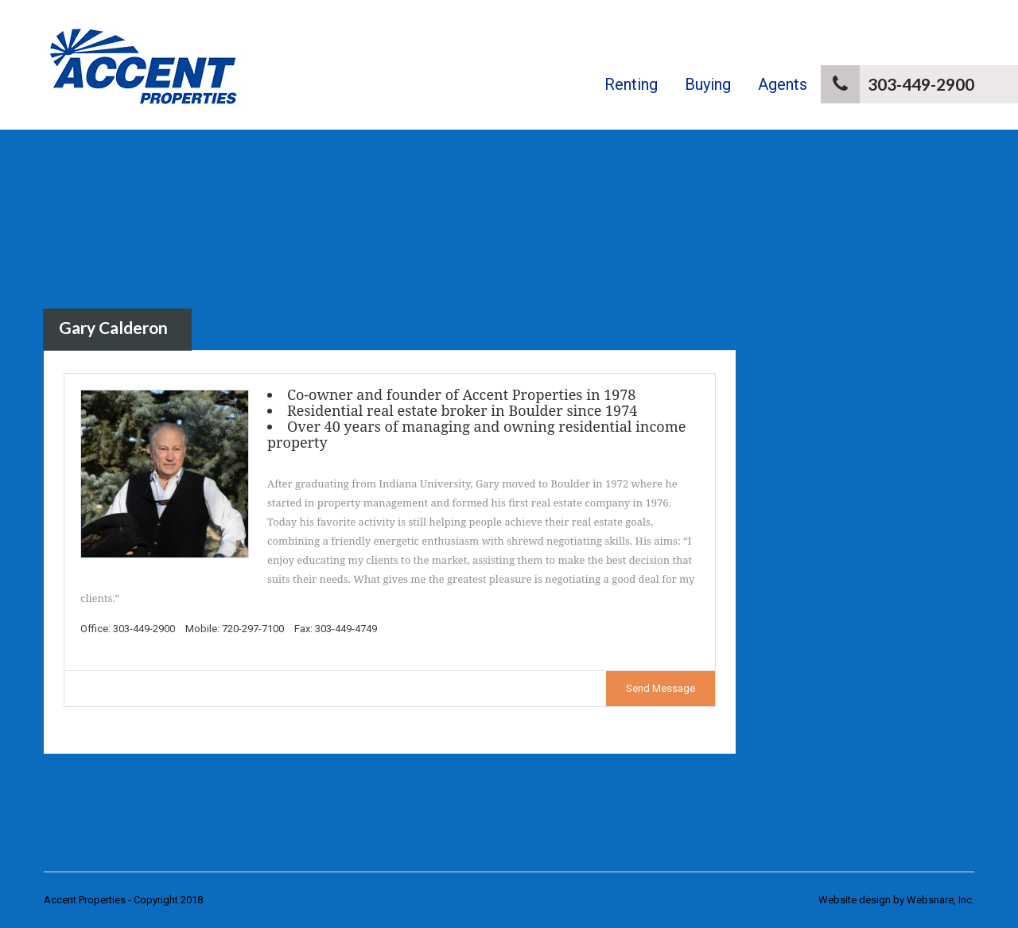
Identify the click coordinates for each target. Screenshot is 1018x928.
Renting (631, 84)
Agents (782, 84)
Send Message (660, 688)
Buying (708, 84)
